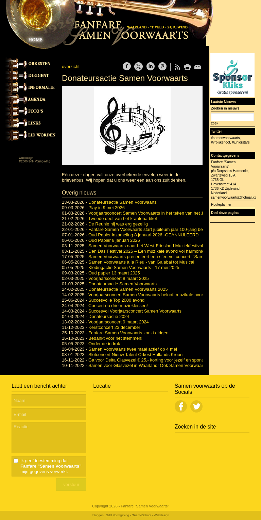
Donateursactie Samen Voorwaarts (122, 202)
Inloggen (98, 515)
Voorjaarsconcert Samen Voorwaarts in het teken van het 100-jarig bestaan (161, 213)
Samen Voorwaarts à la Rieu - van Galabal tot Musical (141, 262)
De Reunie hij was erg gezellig (118, 224)
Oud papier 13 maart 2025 (114, 272)
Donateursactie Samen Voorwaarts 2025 (128, 289)
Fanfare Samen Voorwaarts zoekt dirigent (129, 332)
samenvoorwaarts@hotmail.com (235, 197)
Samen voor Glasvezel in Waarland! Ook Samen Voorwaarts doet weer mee (162, 365)
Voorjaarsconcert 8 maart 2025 (118, 278)
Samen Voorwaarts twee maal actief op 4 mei (132, 349)
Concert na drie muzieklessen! (118, 305)
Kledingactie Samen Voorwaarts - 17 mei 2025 (133, 267)
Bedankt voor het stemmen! (115, 338)
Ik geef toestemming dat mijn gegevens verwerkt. (51, 466)
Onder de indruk (104, 343)
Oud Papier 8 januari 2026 (114, 240)
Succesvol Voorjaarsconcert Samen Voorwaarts (134, 311)
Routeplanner (221, 204)
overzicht (71, 66)
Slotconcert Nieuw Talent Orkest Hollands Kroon (135, 354)
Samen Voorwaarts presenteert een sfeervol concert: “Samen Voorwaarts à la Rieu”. (170, 256)
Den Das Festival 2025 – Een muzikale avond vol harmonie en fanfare (156, 251)
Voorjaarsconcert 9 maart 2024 (118, 321)
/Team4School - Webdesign (150, 515)
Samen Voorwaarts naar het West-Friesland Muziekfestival (145, 245)
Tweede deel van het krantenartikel (122, 218)
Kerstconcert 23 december (114, 327)
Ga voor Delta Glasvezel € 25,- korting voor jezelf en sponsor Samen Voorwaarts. (167, 360)
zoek (214, 123)
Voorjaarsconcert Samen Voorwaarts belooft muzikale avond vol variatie (158, 294)
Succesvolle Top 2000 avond (116, 300)
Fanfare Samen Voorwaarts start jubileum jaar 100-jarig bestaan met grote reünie (167, 229)
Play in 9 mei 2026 (106, 207)
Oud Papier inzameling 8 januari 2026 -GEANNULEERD (143, 234)
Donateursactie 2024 (108, 316)
